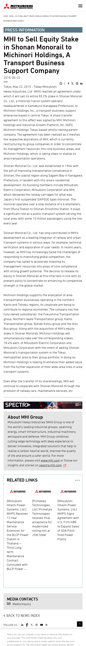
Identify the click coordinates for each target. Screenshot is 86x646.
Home (6, 16)
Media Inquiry (22, 604)
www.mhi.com (50, 460)
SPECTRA (11, 637)
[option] (19, 527)
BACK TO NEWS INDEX (23, 615)
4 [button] (79, 480)
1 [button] (75, 480)
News (11, 16)
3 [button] (78, 480)
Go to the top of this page (79, 624)
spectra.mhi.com (50, 465)
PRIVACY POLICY (41, 632)
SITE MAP (8, 632)
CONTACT (57, 632)
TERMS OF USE (23, 632)
